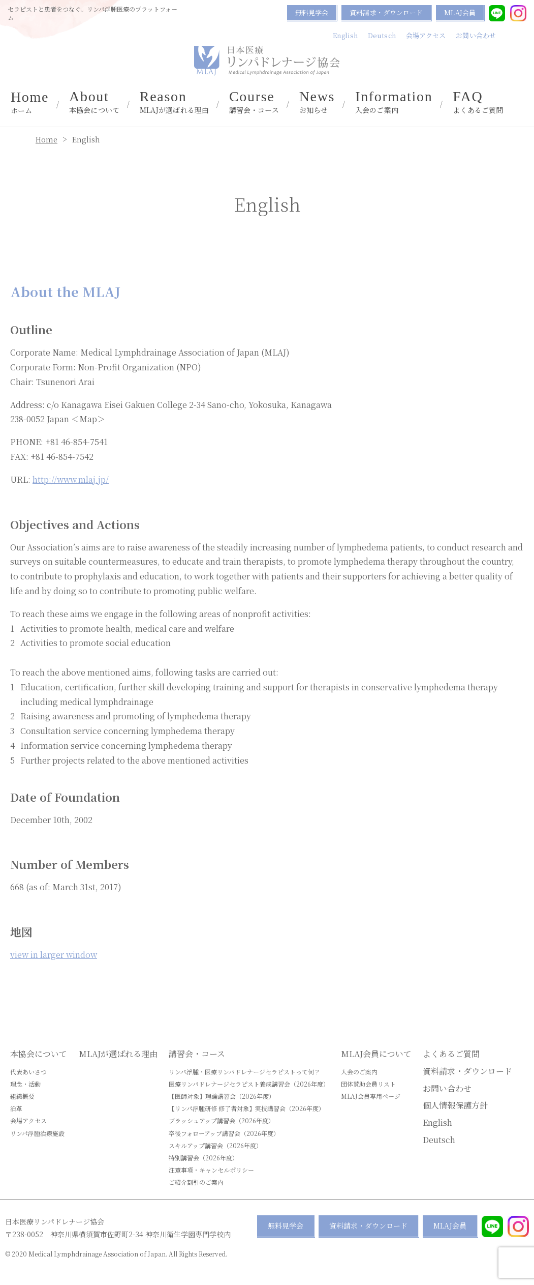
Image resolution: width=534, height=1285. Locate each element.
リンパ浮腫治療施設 (37, 1133)
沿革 (16, 1108)
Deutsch (382, 35)
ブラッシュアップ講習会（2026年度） (221, 1120)
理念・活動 (25, 1083)
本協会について (94, 102)
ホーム (30, 102)
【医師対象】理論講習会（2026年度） (222, 1096)
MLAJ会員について (376, 1054)
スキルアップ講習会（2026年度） (215, 1145)
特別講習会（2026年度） (203, 1157)
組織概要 (22, 1096)
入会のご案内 (393, 102)
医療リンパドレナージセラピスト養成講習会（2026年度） (249, 1083)
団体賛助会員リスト (368, 1083)
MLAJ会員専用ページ (370, 1096)
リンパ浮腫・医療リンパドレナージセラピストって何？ (244, 1071)
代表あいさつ (28, 1071)
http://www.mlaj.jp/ (71, 479)
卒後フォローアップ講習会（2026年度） (224, 1133)
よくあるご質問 (478, 102)
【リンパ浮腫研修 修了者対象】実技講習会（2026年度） (247, 1108)
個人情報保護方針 (455, 1105)
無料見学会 (312, 12)
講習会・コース (254, 102)
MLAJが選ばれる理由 (174, 102)
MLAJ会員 (460, 12)
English (345, 35)
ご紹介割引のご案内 (196, 1182)
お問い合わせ (476, 35)
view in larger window (53, 954)
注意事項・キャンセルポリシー (211, 1169)
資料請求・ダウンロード (386, 12)
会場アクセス (426, 35)
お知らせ (317, 102)
